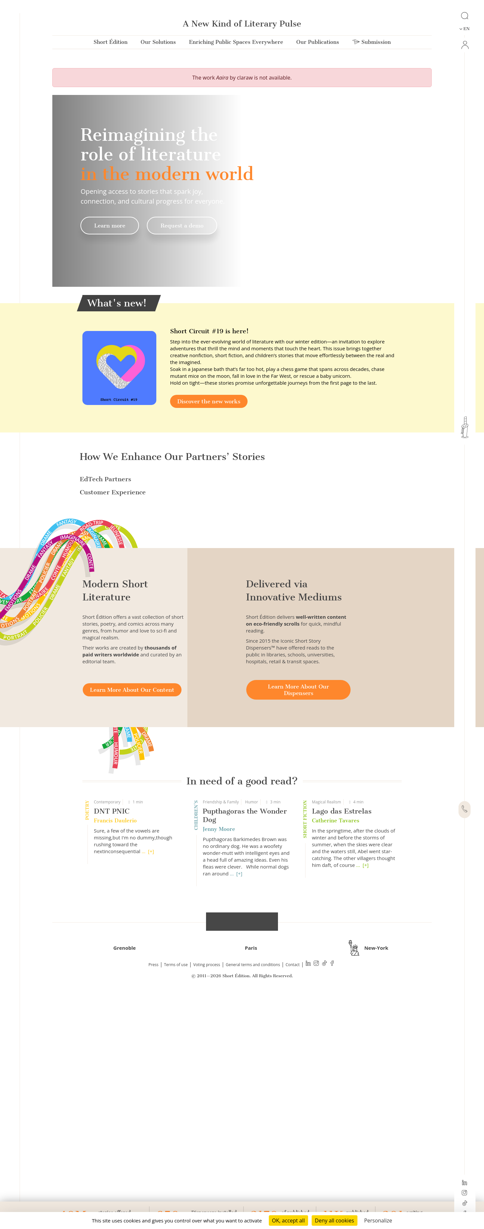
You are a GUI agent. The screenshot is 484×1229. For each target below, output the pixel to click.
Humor (251, 1014)
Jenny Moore (219, 1041)
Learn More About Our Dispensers (298, 901)
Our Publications (317, 43)
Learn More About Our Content (132, 901)
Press (153, 1176)
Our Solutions (158, 43)
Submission (371, 43)
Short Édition (111, 43)
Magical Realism (326, 1014)
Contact (292, 1176)
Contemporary (107, 1014)
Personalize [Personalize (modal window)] (378, 1220)
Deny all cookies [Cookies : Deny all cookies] (334, 1220)
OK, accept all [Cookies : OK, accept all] (288, 1220)
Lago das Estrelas (342, 1023)
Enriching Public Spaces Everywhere (236, 43)
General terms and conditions (253, 1176)
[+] (151, 1063)
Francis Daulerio (115, 1032)
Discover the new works (208, 401)
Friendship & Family (221, 1014)
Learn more (109, 225)
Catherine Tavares (335, 1032)
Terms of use (176, 1176)
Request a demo (182, 225)
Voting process (206, 1176)
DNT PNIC (112, 1023)
